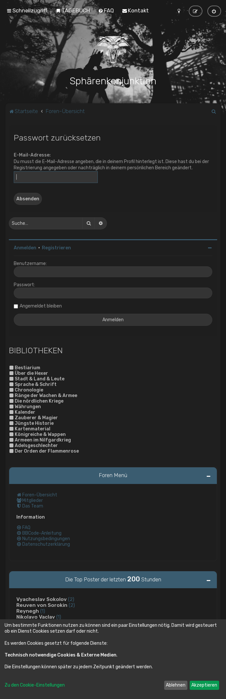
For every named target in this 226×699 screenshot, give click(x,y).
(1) (42, 610)
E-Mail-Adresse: (32, 154)
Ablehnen (175, 685)
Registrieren (56, 247)
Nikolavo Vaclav (35, 616)
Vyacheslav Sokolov (41, 599)
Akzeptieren (204, 685)
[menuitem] (73, 10)
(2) (71, 599)
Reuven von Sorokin (41, 604)
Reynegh (27, 610)
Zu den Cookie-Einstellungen (35, 685)
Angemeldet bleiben (41, 305)
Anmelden (25, 247)
